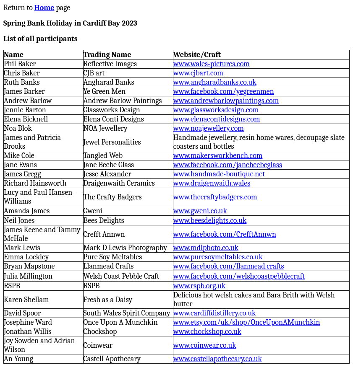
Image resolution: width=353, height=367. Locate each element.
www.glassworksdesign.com (216, 110)
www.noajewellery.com (208, 128)
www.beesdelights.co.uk (210, 220)
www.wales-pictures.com (211, 63)
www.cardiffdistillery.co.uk (214, 313)
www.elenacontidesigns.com (216, 119)
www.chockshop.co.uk (207, 331)
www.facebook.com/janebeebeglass (227, 164)
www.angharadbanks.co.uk (214, 82)
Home (44, 7)
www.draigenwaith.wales (212, 183)
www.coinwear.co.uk (204, 345)
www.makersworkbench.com (218, 155)
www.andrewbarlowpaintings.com (226, 100)
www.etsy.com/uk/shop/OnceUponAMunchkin (246, 322)
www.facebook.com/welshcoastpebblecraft (239, 276)
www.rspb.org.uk (199, 286)
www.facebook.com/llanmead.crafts (228, 266)
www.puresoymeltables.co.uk (218, 257)
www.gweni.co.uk (200, 211)
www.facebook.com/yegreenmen (223, 91)
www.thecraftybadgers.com (215, 197)
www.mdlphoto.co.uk (205, 247)
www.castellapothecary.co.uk (217, 358)
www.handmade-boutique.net (219, 174)
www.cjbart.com (198, 73)
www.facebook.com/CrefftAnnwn (224, 234)
